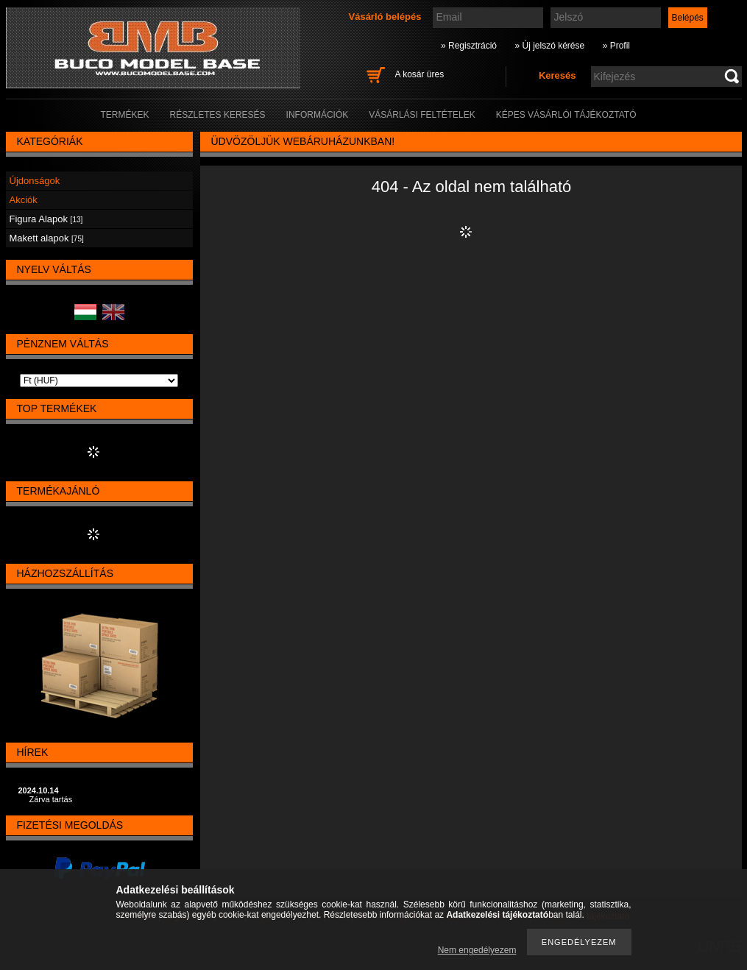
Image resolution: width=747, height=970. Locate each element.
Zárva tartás (51, 799)
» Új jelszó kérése (549, 45)
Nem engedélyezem (477, 950)
